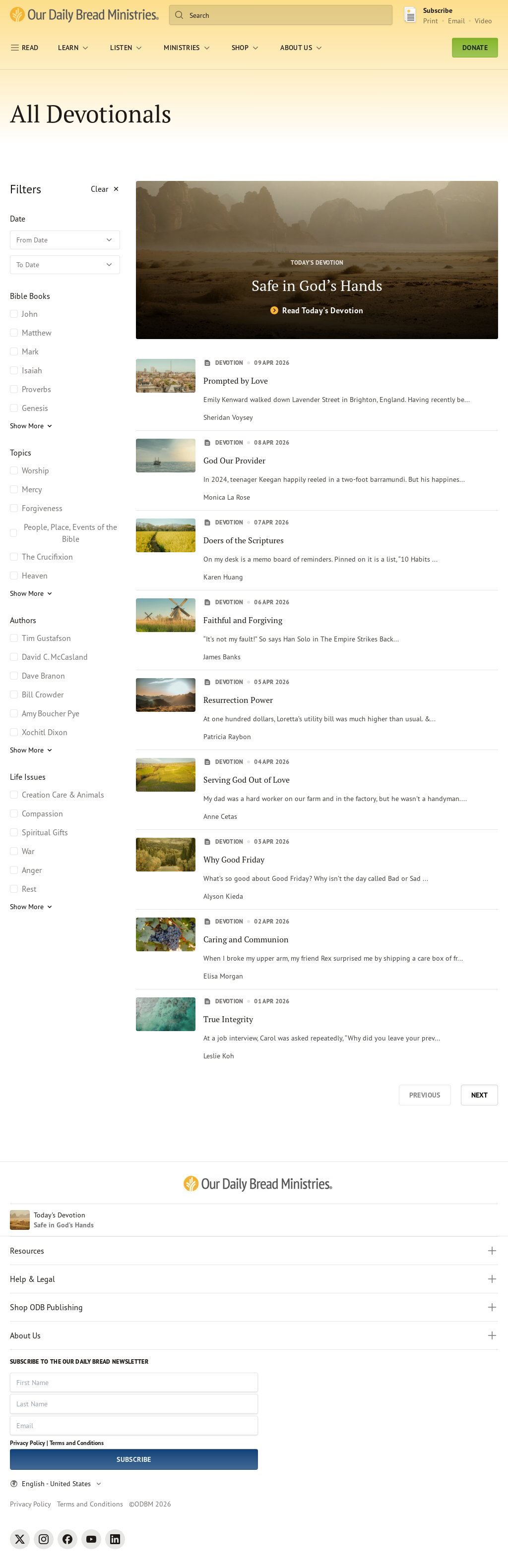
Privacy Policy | (29, 1442)
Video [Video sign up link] (483, 20)
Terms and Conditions (77, 1442)
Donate (475, 47)
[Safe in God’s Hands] (317, 260)
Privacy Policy (30, 1504)
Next (479, 1095)
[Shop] (246, 48)
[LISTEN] (127, 48)
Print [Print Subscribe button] (430, 20)
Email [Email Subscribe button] (456, 20)
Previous (425, 1095)
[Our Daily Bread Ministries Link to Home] (84, 15)
